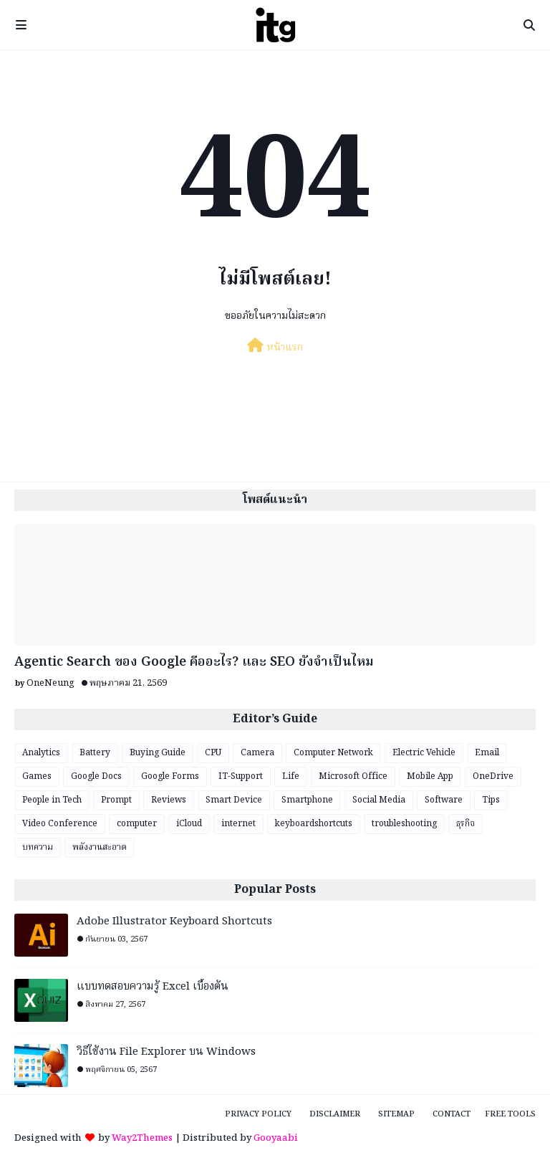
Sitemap (396, 1114)
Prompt (116, 800)
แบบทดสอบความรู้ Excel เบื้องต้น (152, 987)
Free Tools (510, 1114)
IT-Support (240, 776)
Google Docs (96, 776)
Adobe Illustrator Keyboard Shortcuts (174, 922)
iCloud (189, 824)
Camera (257, 753)
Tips (491, 800)
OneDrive (493, 776)
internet (238, 824)
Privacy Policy (258, 1114)
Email (487, 753)
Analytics (41, 753)
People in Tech (52, 800)
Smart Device (234, 800)
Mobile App (430, 776)
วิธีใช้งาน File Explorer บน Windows (166, 1052)
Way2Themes (142, 1138)
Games (37, 776)
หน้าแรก (275, 346)
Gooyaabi (276, 1138)
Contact (452, 1114)
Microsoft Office (353, 776)
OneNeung (50, 683)
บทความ (37, 847)
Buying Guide (157, 753)
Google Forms (170, 776)
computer (137, 824)
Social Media (378, 800)
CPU (213, 753)
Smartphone (307, 800)
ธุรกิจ (465, 824)
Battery (94, 753)
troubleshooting (404, 824)
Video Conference (59, 824)
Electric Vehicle (423, 753)
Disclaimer (334, 1114)
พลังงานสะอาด (99, 847)
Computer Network (333, 753)
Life (290, 776)
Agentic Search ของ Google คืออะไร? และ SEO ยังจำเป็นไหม (194, 662)
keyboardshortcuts (313, 824)
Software (444, 800)
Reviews (168, 800)
